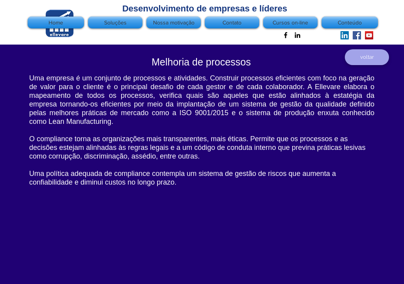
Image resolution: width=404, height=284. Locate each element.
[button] (349, 22)
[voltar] (367, 57)
